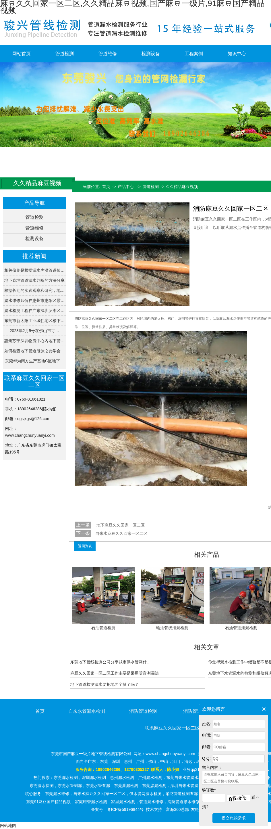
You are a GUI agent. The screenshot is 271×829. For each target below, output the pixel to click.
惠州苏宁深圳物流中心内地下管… (34, 340)
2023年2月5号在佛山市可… (34, 330)
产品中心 (126, 186)
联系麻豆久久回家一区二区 (172, 727)
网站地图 (8, 825)
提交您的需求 (234, 818)
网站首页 (21, 53)
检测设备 (151, 53)
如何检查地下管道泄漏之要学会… (34, 351)
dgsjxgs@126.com (33, 418)
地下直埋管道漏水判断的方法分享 (34, 280)
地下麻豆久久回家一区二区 (120, 525)
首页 (106, 186)
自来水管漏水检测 (86, 711)
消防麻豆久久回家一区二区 (95, 319)
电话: (206, 735)
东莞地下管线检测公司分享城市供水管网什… (110, 662)
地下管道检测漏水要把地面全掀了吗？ (104, 684)
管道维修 (107, 53)
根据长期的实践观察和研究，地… (34, 290)
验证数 (209, 790)
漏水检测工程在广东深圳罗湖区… (34, 310)
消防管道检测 (143, 711)
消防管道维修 (197, 711)
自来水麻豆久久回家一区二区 (121, 533)
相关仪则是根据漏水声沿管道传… (34, 270)
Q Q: (206, 758)
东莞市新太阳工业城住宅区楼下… (34, 320)
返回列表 (85, 546)
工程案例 (194, 53)
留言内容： (212, 767)
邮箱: (206, 746)
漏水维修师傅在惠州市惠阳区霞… (34, 300)
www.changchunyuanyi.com (30, 435)
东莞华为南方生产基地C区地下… (34, 361)
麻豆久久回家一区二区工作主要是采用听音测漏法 (114, 673)
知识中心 (237, 53)
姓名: (206, 723)
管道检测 (64, 53)
